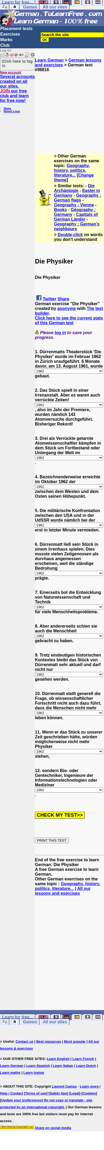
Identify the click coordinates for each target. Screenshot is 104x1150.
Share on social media (53, 1128)
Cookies (89, 1093)
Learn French (83, 1059)
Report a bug (12, 111)
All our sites (55, 7)
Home (7, 108)
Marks (6, 39)
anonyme (66, 308)
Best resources (48, 1041)
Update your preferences (21, 1100)
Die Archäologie (74, 188)
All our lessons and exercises (63, 891)
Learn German (49, 60)
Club (5, 45)
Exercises (10, 34)
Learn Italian (63, 1066)
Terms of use (35, 1093)
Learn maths (10, 1073)
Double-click (70, 234)
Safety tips (58, 1093)
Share (63, 299)
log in (60, 332)
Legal (74, 1093)
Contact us (24, 1041)
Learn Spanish (38, 1066)
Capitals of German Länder (76, 217)
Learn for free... (17, 1017)
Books (60, 209)
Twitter (49, 299)
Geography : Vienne (74, 205)
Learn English (58, 1059)
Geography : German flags (77, 197)
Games (30, 7)
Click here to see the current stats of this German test (69, 320)
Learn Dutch (86, 1066)
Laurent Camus (64, 1086)
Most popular (75, 1041)
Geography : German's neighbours (77, 226)
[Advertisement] (69, 105)
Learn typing (33, 1073)
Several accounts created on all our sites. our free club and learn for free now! (17, 88)
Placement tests (16, 28)
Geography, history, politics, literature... (72, 170)
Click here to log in (17, 63)
